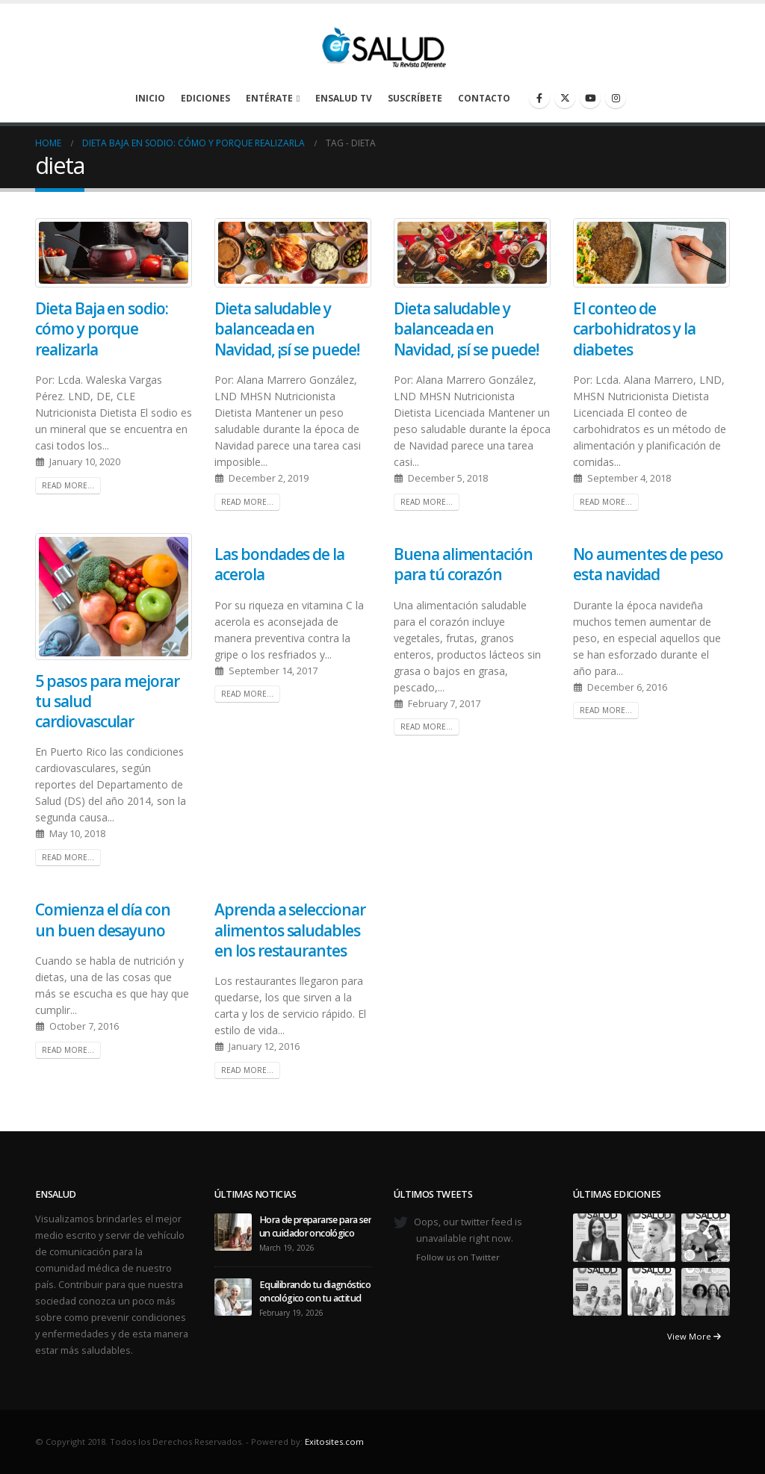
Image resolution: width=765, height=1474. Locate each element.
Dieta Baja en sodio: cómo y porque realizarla (101, 329)
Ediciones (205, 98)
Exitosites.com (334, 1441)
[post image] (113, 252)
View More (694, 1336)
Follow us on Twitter (458, 1257)
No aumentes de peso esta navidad (648, 564)
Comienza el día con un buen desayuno (102, 919)
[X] (564, 97)
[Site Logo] (382, 44)
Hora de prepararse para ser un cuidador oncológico (315, 1226)
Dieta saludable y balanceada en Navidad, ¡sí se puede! (286, 329)
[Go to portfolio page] (597, 1237)
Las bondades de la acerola (279, 564)
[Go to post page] (233, 1231)
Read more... (68, 485)
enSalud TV (343, 98)
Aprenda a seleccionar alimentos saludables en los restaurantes (289, 930)
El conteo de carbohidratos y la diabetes (634, 329)
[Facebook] (539, 97)
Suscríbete (415, 98)
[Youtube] (590, 97)
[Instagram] (615, 97)
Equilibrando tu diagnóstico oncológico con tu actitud (315, 1291)
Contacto (484, 98)
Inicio (150, 98)
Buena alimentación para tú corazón (463, 564)
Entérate (269, 98)
